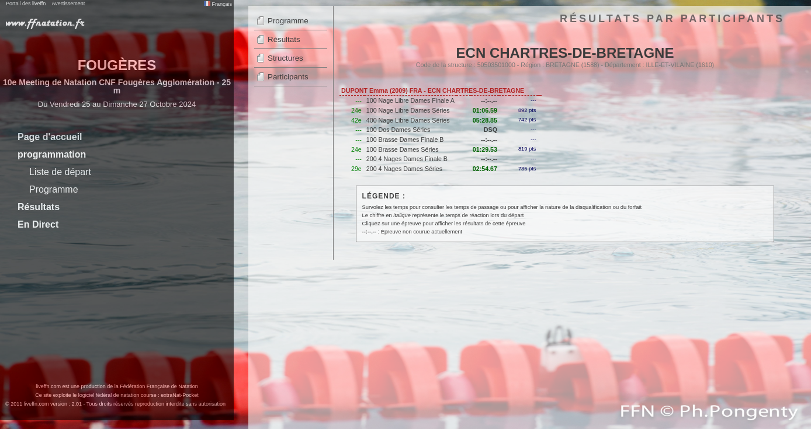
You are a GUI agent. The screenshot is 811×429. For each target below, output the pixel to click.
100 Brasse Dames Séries (402, 149)
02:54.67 (485, 168)
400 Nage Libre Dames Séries (408, 120)
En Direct (38, 224)
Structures (285, 58)
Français (218, 4)
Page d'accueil (50, 137)
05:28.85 (485, 120)
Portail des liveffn (26, 3)
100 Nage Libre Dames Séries (408, 110)
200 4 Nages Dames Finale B (407, 158)
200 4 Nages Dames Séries (404, 168)
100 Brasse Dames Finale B (405, 139)
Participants (288, 76)
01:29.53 (485, 149)
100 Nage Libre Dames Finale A (410, 100)
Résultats (39, 207)
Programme (53, 189)
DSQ (490, 129)
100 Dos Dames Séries (398, 129)
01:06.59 (485, 110)
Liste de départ (60, 172)
